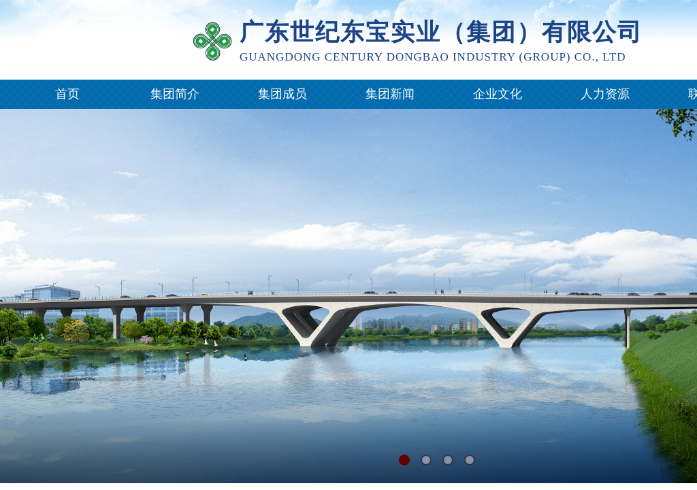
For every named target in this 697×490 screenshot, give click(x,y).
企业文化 (497, 94)
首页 (67, 94)
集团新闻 (390, 94)
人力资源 (605, 94)
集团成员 (282, 94)
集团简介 (174, 94)
